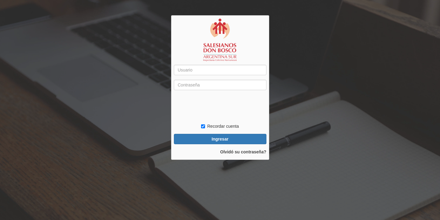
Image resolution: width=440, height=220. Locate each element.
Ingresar (219, 139)
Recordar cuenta (220, 126)
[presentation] (220, 107)
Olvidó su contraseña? (243, 151)
